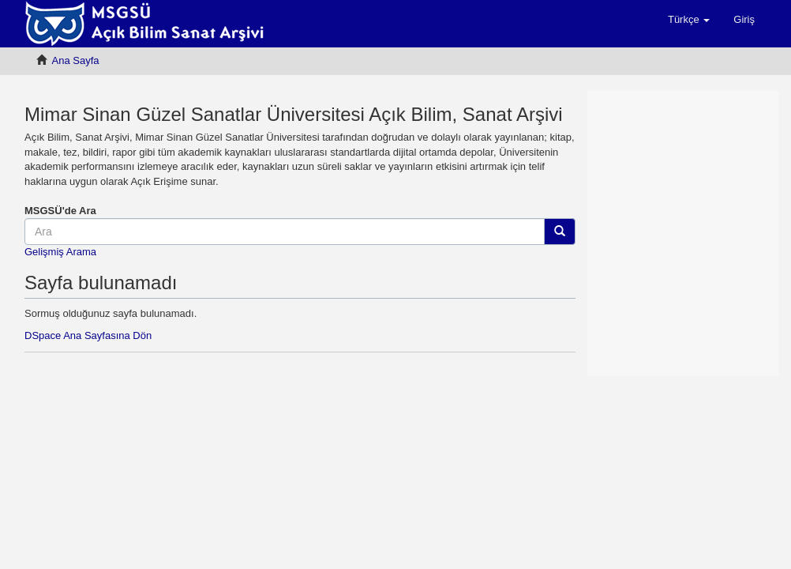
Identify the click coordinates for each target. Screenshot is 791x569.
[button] (689, 20)
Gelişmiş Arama (60, 252)
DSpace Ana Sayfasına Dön (88, 335)
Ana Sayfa (75, 60)
